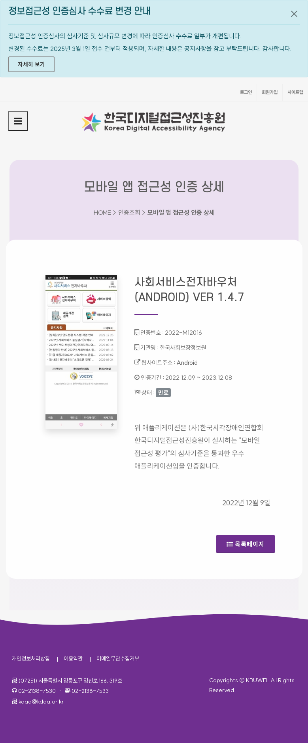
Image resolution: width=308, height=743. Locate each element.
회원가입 (270, 92)
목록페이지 (246, 544)
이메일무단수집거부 (117, 658)
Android (187, 362)
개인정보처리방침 (31, 658)
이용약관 (73, 658)
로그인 (246, 92)
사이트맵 (295, 92)
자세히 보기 (31, 64)
